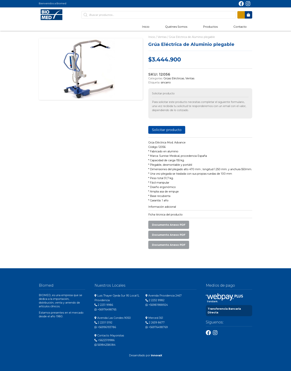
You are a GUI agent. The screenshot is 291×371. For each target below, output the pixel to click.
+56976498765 (105, 309)
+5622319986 (104, 340)
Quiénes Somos (176, 26)
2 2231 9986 (103, 305)
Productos (210, 26)
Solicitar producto (167, 130)
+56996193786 (105, 327)
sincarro (166, 82)
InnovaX (156, 355)
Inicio (145, 26)
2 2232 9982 (155, 300)
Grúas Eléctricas (174, 78)
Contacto (240, 26)
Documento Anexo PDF (168, 224)
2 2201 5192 (103, 322)
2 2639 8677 (155, 322)
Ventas (162, 37)
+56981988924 (157, 305)
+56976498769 (157, 327)
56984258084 (104, 344)
